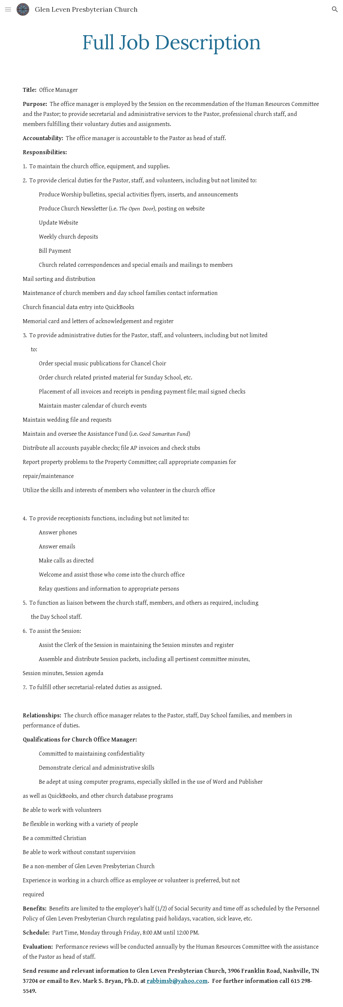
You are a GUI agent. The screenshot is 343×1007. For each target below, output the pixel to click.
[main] (171, 42)
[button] (8, 9)
